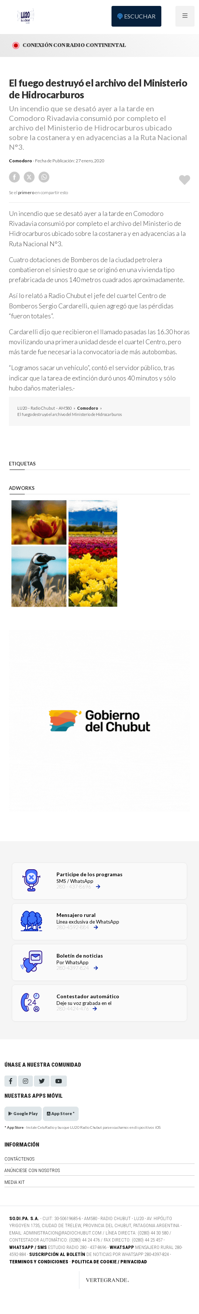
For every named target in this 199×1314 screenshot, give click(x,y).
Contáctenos (19, 1159)
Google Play (23, 1113)
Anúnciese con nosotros (32, 1170)
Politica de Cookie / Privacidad (109, 1261)
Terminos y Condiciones (38, 1261)
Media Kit (14, 1182)
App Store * (61, 1113)
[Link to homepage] (99, 1280)
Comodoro (20, 160)
